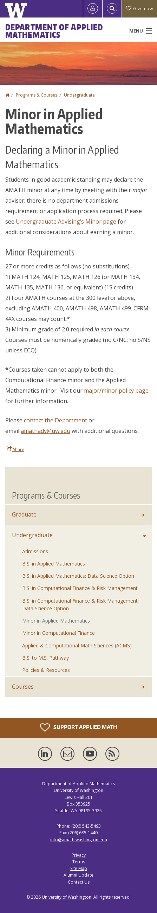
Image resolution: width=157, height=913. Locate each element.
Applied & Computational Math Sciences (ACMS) (77, 645)
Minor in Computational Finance (58, 633)
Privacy (79, 855)
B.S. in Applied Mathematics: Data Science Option (78, 576)
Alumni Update (78, 875)
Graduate (24, 514)
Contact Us (79, 882)
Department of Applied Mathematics (54, 30)
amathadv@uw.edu (45, 431)
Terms (78, 862)
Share (15, 449)
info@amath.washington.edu (78, 840)
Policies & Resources (46, 670)
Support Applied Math (78, 727)
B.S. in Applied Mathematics (53, 563)
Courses (23, 686)
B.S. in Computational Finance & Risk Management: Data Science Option (80, 604)
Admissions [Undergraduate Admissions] (35, 551)
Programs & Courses (36, 95)
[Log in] (92, 8)
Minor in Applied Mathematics (56, 620)
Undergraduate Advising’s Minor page (66, 221)
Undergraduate (79, 95)
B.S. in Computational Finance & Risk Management (80, 588)
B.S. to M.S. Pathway (45, 657)
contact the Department (55, 420)
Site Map (78, 868)
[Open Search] (112, 8)
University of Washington (66, 897)
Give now (139, 9)
